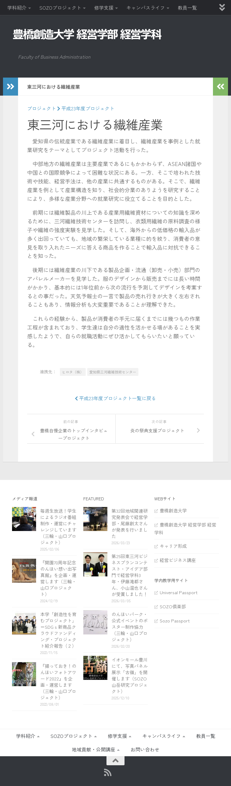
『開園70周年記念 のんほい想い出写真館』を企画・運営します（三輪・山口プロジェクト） (60, 578)
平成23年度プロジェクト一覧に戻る (115, 398)
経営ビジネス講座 (178, 560)
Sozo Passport (175, 620)
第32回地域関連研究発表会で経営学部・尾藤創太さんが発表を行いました (130, 523)
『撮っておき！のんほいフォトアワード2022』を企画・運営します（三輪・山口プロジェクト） (58, 682)
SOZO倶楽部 (173, 606)
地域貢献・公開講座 (93, 749)
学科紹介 (16, 7)
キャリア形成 (173, 546)
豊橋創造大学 (173, 510)
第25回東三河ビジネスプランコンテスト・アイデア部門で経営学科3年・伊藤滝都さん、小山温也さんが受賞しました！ (130, 575)
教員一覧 (187, 7)
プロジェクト (41, 108)
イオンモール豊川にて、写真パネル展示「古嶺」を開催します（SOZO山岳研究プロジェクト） (130, 675)
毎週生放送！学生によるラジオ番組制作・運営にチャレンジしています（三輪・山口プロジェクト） (58, 526)
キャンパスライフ (145, 7)
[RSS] (108, 772)
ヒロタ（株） (73, 371)
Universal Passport (179, 592)
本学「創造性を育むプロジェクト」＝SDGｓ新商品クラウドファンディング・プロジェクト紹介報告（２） (58, 630)
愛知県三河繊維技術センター (112, 371)
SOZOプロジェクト (60, 7)
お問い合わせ (145, 749)
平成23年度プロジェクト (85, 108)
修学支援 (103, 7)
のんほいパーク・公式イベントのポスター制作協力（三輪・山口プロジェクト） (130, 627)
